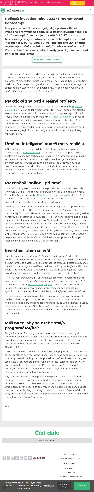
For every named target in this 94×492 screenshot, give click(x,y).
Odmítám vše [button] (64, 485)
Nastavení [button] (49, 486)
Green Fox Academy (62, 116)
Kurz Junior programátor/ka (52, 195)
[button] (90, 9)
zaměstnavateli (31, 152)
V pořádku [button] (82, 486)
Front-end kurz (69, 472)
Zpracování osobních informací (70, 458)
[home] (12, 10)
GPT (19, 173)
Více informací (78, 3)
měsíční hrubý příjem (40, 284)
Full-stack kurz (69, 468)
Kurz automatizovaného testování (69, 477)
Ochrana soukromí (70, 454)
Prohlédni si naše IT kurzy (47, 60)
